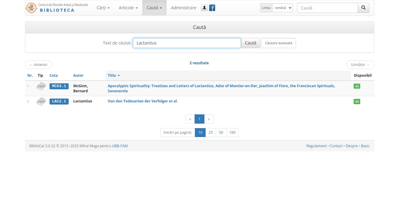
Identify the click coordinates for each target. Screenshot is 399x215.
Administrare (183, 7)
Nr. (30, 75)
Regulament (316, 145)
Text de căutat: (117, 43)
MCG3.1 (59, 86)
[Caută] (363, 8)
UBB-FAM (120, 145)
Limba (266, 8)
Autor (78, 75)
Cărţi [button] (103, 7)
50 (221, 132)
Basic (365, 145)
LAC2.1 (59, 101)
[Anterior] (190, 119)
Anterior (39, 64)
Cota (54, 75)
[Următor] (209, 119)
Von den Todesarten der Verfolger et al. (143, 101)
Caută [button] (154, 7)
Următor (360, 64)
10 (200, 132)
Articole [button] (128, 7)
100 (232, 132)
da (357, 86)
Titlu (114, 75)
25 (211, 132)
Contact (336, 145)
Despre (352, 145)
